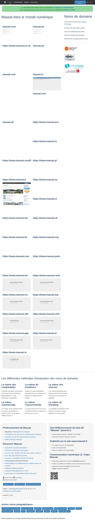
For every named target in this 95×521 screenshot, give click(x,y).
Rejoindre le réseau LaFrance (33, 484)
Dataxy (21, 489)
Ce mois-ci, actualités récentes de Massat (19, 458)
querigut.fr (17, 511)
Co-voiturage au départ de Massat (16, 461)
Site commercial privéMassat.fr (80, 2)
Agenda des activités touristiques (16, 448)
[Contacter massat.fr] (90, 2)
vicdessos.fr (71, 508)
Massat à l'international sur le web (16, 471)
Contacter (18, 477)
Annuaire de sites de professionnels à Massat (20, 437)
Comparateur (18, 2)
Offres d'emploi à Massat (13, 439)
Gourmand (33, 2)
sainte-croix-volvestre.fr (27, 508)
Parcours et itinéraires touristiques (16, 450)
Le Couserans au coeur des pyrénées (11, 508)
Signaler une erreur (19, 484)
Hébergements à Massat (21, 432)
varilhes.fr (78, 508)
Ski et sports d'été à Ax (64, 511)
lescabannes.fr (30, 511)
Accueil (9, 2)
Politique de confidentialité (64, 7)
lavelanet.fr (54, 511)
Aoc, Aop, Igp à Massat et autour (16, 455)
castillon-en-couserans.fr (60, 508)
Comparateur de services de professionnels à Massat (23, 434)
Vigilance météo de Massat (14, 468)
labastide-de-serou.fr (47, 508)
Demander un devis (8, 484)
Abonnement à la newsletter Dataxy (21, 473)
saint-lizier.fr (37, 508)
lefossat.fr (47, 511)
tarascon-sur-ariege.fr (7, 511)
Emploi (26, 2)
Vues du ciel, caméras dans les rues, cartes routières (23, 453)
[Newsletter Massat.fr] (87, 2)
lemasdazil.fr (39, 511)
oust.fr (23, 511)
